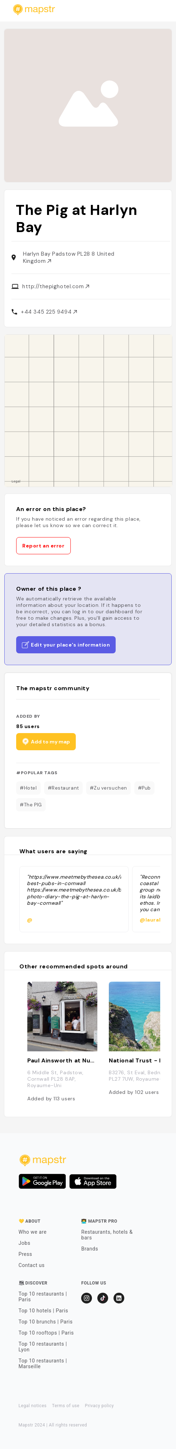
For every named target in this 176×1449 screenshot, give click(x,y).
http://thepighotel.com (55, 286)
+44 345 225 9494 (49, 311)
